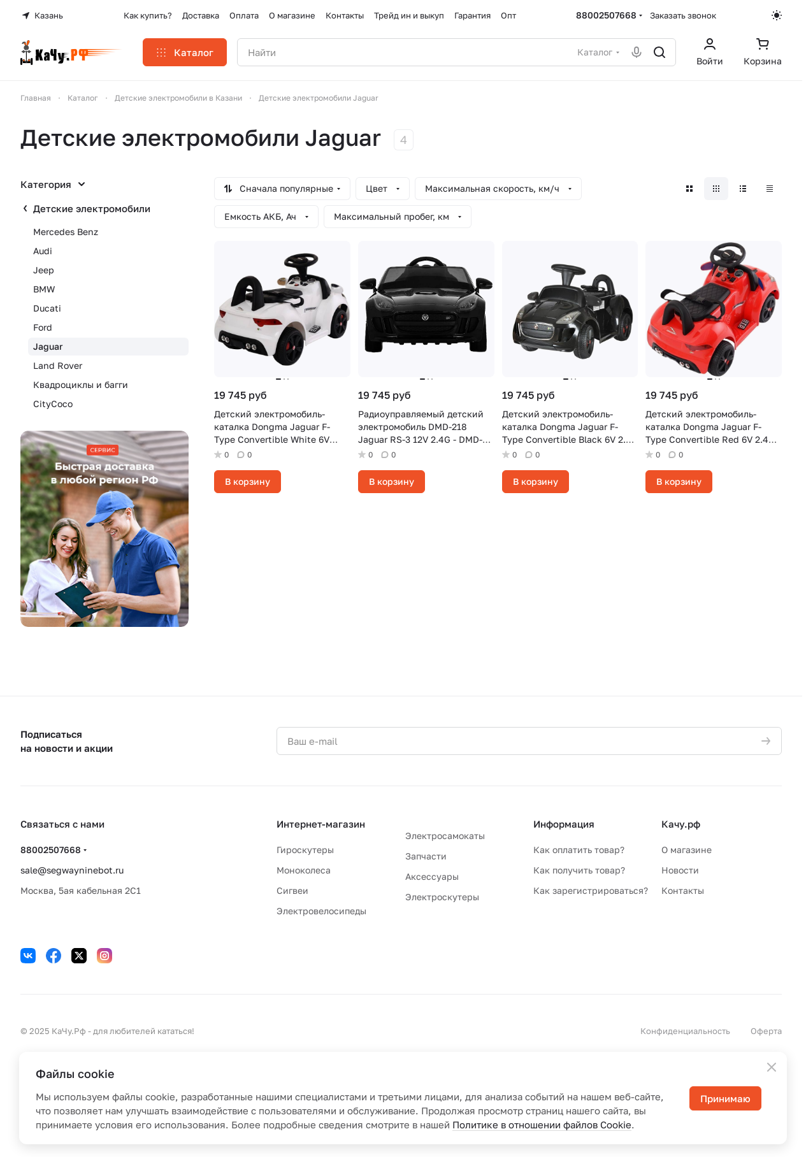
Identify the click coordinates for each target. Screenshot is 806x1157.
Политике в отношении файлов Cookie (541, 1124)
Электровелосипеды (321, 910)
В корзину (247, 481)
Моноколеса (304, 870)
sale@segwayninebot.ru (72, 870)
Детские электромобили (91, 208)
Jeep (43, 269)
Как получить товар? (579, 870)
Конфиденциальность (685, 1031)
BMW (44, 289)
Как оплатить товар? (578, 849)
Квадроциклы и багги (80, 384)
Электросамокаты (445, 835)
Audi (42, 250)
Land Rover (57, 365)
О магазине (686, 849)
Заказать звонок (683, 15)
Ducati (47, 308)
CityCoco (53, 403)
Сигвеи (292, 890)
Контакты (682, 890)
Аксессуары (432, 876)
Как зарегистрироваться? (590, 890)
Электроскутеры (442, 896)
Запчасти (426, 856)
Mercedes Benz (65, 231)
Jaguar (47, 346)
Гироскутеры (305, 849)
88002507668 (606, 15)
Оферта (766, 1031)
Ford (42, 327)
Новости (680, 870)
